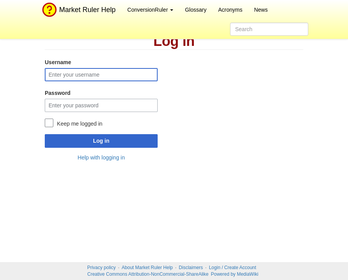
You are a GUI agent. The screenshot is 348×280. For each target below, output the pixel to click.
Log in (101, 141)
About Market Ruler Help (147, 267)
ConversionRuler (150, 10)
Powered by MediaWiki (234, 274)
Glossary (195, 10)
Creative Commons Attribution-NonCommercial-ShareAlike (147, 274)
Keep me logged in (79, 124)
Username (58, 62)
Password (57, 93)
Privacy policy (101, 267)
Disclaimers (191, 267)
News (261, 10)
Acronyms (230, 10)
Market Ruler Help (78, 10)
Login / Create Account (232, 267)
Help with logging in (101, 157)
